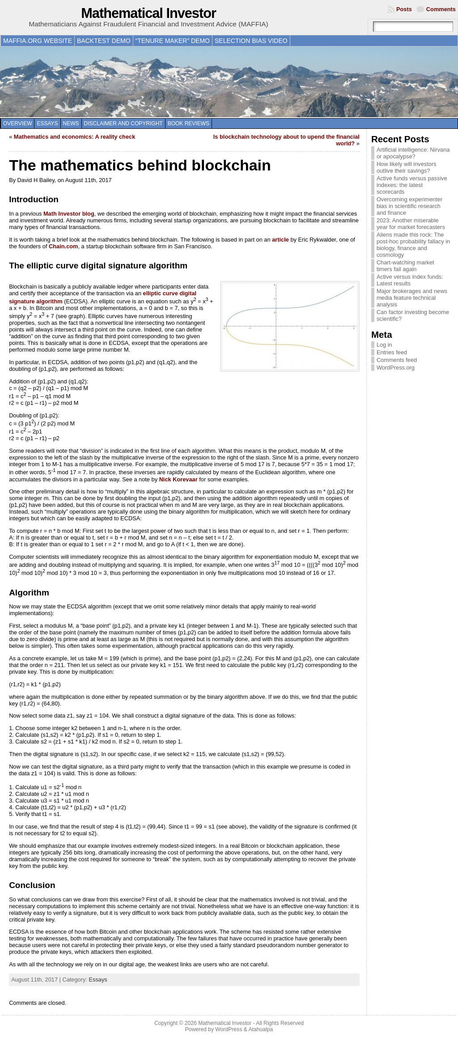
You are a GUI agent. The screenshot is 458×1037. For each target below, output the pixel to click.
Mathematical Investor (148, 13)
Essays (47, 123)
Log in (384, 344)
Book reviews (188, 123)
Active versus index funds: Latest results (410, 280)
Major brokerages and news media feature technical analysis (412, 298)
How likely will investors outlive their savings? (407, 167)
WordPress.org (396, 367)
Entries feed (392, 352)
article (280, 239)
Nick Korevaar (178, 479)
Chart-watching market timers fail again (405, 265)
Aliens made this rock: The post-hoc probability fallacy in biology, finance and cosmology (413, 244)
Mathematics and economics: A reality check (74, 136)
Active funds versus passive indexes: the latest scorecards (412, 185)
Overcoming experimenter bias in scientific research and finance (409, 206)
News (71, 123)
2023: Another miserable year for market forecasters (411, 223)
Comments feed (397, 360)
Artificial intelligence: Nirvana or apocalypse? (413, 153)
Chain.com (63, 246)
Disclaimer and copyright (123, 123)
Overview (17, 123)
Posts (404, 9)
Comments (441, 9)
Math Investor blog (68, 213)
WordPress (228, 1029)
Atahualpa (260, 1029)
